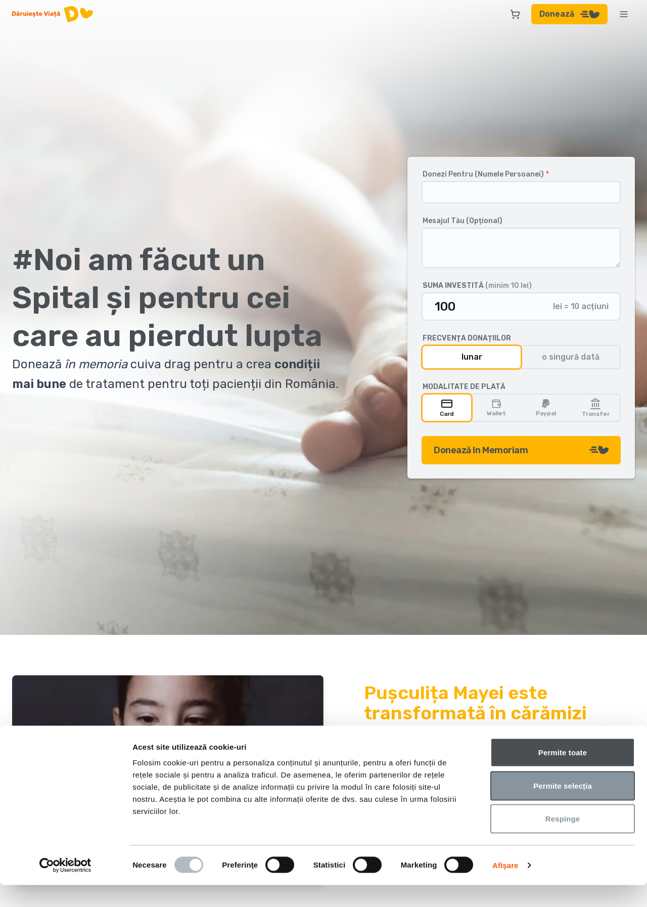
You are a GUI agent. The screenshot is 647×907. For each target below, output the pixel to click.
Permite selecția (562, 807)
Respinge (562, 840)
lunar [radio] (471, 357)
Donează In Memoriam (521, 450)
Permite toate (562, 774)
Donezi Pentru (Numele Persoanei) (486, 174)
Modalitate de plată (464, 387)
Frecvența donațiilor (467, 338)
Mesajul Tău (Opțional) (462, 221)
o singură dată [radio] (570, 357)
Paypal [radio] (546, 407)
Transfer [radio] (596, 407)
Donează (569, 14)
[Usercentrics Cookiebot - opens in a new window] (65, 887)
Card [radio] (447, 407)
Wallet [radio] (496, 407)
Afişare (505, 887)
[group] (521, 357)
